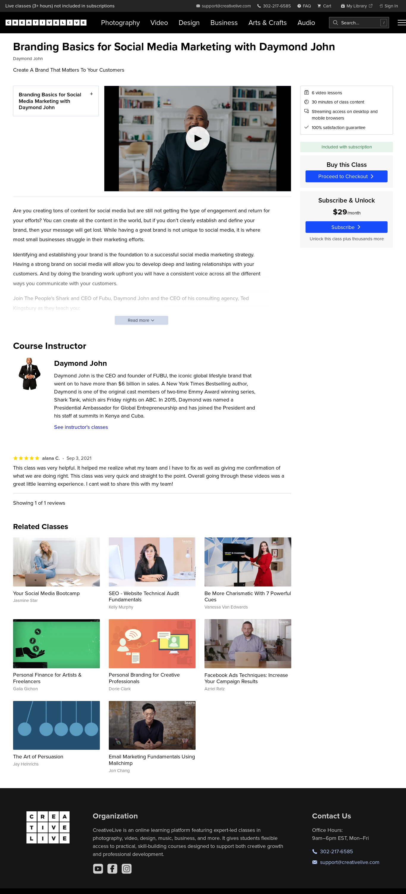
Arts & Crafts (267, 22)
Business (224, 22)
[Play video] (197, 138)
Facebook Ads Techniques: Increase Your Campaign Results (246, 678)
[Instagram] (126, 868)
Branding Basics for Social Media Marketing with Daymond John (50, 101)
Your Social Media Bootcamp (46, 593)
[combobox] (359, 22)
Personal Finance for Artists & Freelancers (47, 678)
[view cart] (325, 6)
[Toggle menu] (402, 22)
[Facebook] (112, 868)
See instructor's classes (81, 427)
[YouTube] (98, 868)
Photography (120, 22)
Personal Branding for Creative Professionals (144, 678)
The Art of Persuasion (38, 756)
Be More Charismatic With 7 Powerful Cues (247, 596)
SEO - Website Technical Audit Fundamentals (144, 596)
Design (189, 22)
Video (159, 22)
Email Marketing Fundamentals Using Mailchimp (152, 760)
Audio (306, 22)
